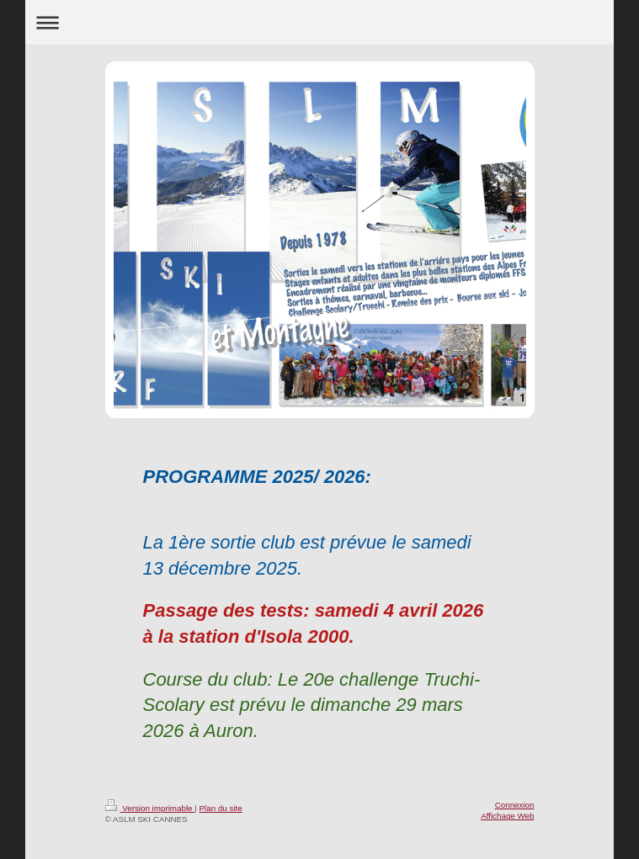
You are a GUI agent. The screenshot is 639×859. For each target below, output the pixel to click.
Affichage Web (507, 815)
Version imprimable (150, 808)
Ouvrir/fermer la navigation (319, 22)
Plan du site (221, 808)
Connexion (515, 804)
